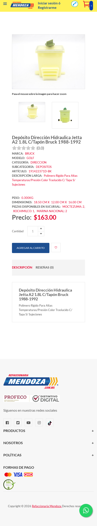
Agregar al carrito (31, 248)
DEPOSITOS (44, 167)
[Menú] (5, 4)
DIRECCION (39, 162)
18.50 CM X (41, 202)
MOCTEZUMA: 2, (73, 206)
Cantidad (17, 231)
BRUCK (30, 153)
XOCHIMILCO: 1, (24, 211)
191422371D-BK (40, 171)
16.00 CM (74, 202)
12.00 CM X (59, 202)
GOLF (30, 158)
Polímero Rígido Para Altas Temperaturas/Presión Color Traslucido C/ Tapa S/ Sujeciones (45, 180)
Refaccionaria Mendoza (47, 506)
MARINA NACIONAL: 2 (52, 211)
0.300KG (27, 198)
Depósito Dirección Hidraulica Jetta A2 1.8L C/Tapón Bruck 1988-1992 (47, 139)
